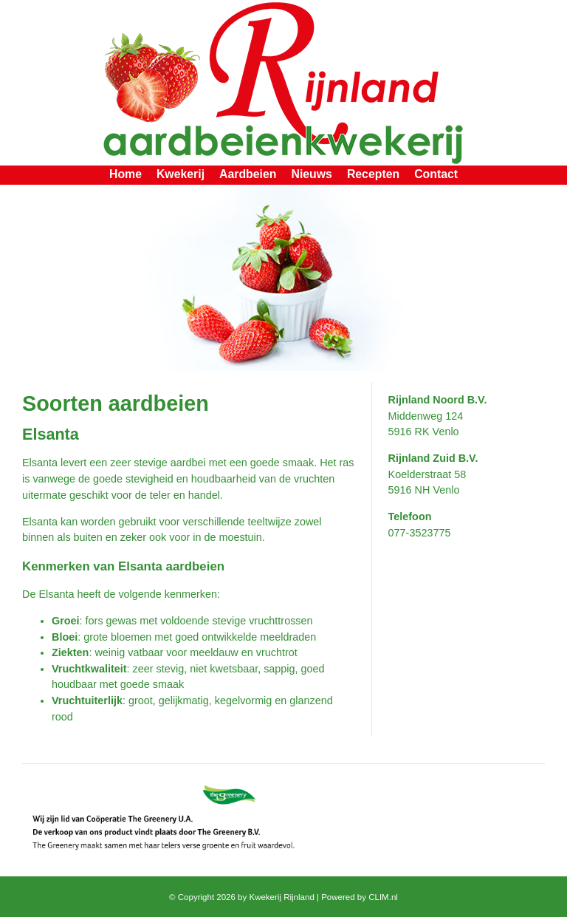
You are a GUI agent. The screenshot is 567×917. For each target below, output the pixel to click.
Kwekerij (181, 174)
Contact (436, 174)
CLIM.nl (383, 897)
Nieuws (311, 174)
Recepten (373, 174)
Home (125, 174)
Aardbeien (247, 174)
